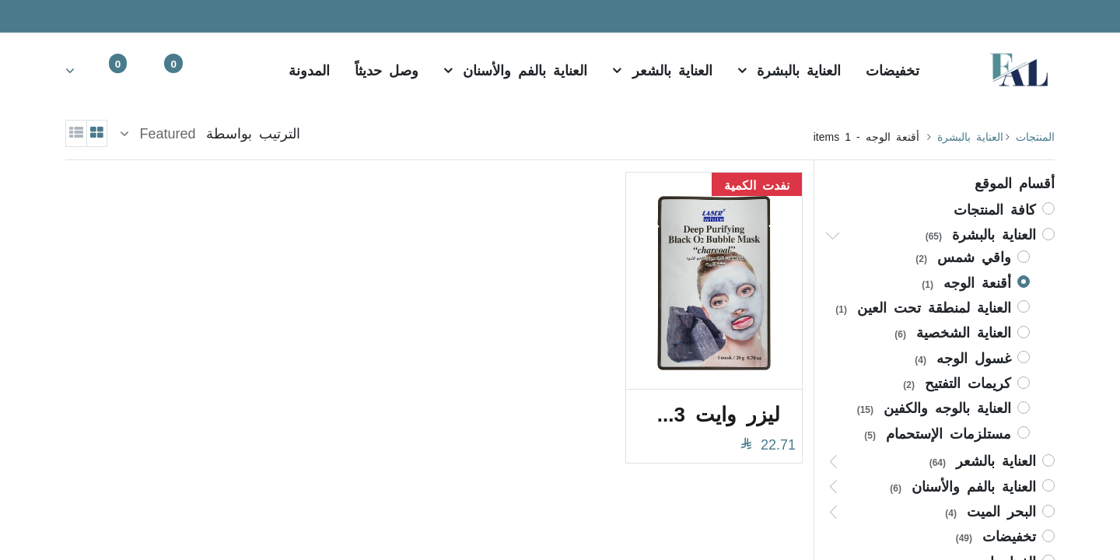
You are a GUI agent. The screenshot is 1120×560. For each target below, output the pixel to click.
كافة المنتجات (995, 208)
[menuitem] (892, 70)
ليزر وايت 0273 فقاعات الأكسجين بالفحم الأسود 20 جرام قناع (706, 413)
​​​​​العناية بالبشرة (970, 136)
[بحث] (228, 69)
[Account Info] (80, 69)
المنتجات (1035, 136)
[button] (158, 133)
